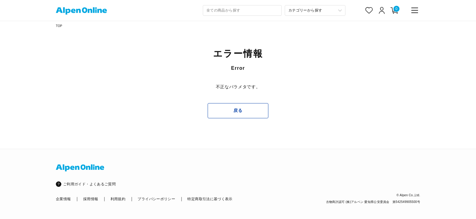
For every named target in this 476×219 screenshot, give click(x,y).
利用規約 (117, 199)
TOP (59, 26)
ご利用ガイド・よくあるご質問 (89, 184)
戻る (237, 110)
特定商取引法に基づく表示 (209, 199)
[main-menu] (414, 10)
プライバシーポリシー (156, 199)
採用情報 (90, 199)
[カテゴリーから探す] (315, 10)
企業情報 (63, 199)
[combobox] (242, 10)
